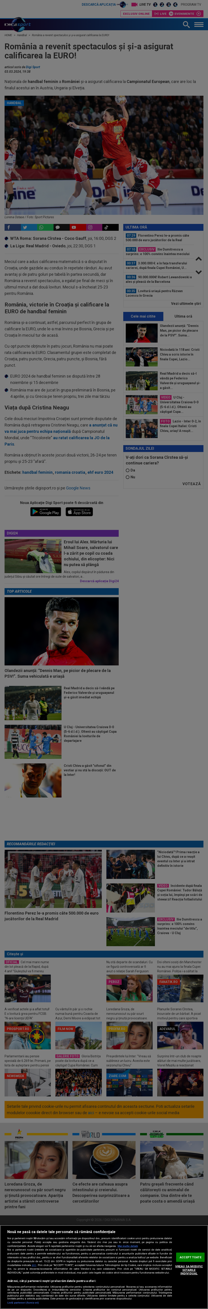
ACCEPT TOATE (190, 1257)
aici (34, 1265)
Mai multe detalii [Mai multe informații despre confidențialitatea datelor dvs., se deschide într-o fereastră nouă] (128, 1246)
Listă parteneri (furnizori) (23, 1302)
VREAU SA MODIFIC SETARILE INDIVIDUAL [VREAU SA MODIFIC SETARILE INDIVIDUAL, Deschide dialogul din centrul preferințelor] (189, 1270)
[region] (104, 1267)
